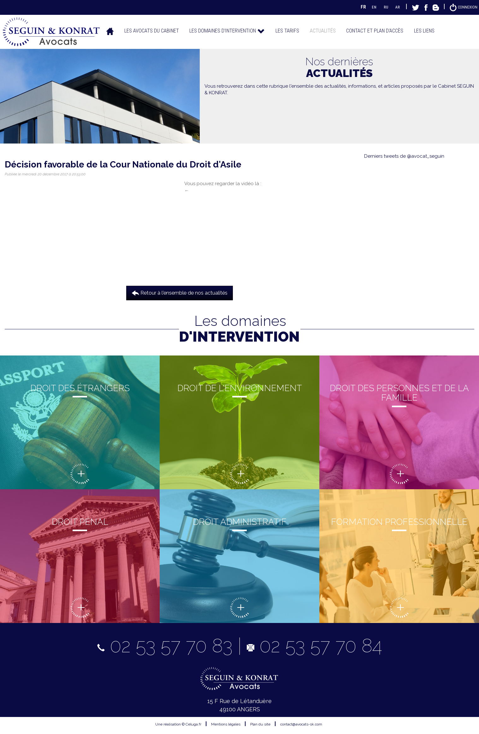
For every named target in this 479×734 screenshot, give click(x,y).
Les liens (424, 30)
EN (368, 7)
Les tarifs (287, 30)
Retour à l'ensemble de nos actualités (180, 293)
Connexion (461, 7)
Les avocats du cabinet (151, 30)
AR (394, 7)
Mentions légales (225, 724)
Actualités (323, 30)
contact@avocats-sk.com (301, 724)
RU (381, 7)
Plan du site (260, 724)
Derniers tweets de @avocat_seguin (404, 156)
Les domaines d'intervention (227, 30)
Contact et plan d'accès (374, 30)
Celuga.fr (193, 724)
